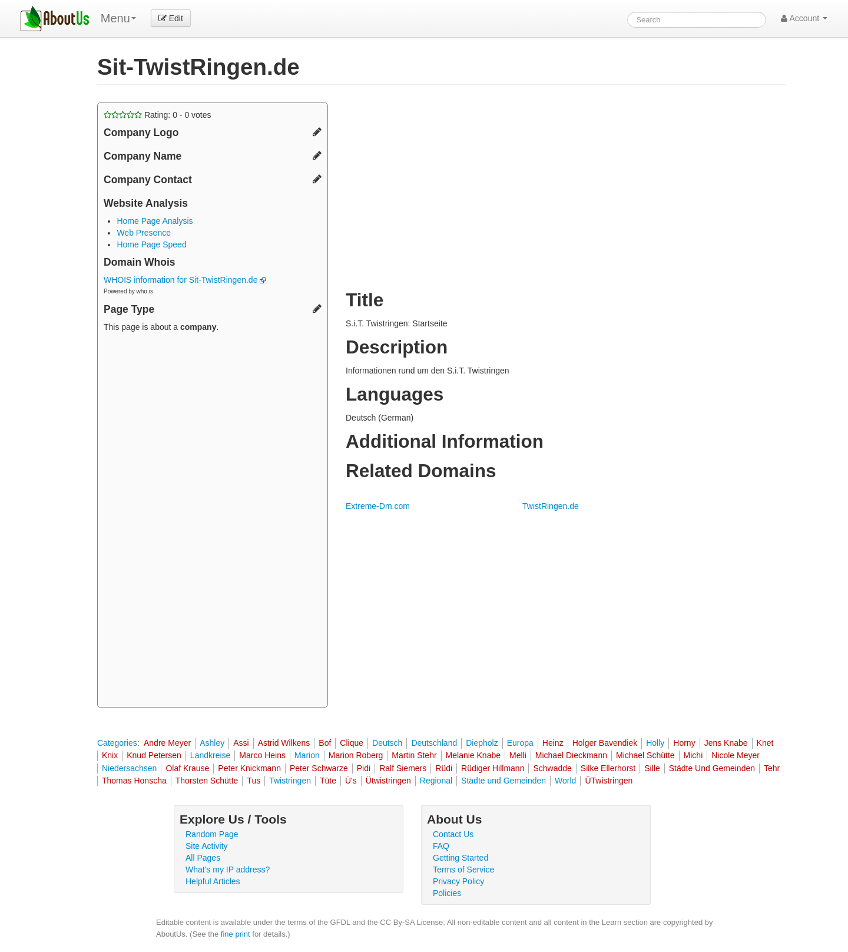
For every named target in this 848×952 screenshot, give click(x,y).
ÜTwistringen (608, 780)
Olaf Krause (187, 768)
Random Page (212, 834)
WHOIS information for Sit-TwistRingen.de (185, 280)
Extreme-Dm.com (378, 506)
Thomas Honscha (134, 780)
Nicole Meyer (735, 755)
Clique (351, 743)
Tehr (772, 768)
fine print (235, 934)
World (565, 780)
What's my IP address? (228, 869)
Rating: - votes (157, 115)
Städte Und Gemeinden (712, 768)
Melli (517, 755)
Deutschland (434, 743)
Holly (655, 743)
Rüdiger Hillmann (492, 768)
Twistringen (290, 780)
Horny (684, 743)
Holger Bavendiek (605, 743)
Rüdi (443, 768)
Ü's (351, 780)
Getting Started (460, 857)
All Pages (203, 857)
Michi (693, 755)
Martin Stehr (414, 755)
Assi (241, 743)
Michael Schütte (645, 755)
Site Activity (207, 846)
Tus (253, 780)
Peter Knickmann (249, 768)
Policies (447, 893)
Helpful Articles (213, 881)
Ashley (212, 743)
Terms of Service (463, 869)
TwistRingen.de (550, 506)
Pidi (363, 768)
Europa (520, 743)
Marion (307, 755)
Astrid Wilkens (284, 743)
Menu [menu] (118, 18)
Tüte (328, 780)
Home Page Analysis (155, 221)
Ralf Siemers (402, 768)
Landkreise (210, 755)
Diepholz (482, 743)
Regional (436, 780)
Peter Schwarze (319, 768)
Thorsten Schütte (206, 780)
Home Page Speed (151, 244)
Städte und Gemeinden (503, 780)
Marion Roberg (356, 755)
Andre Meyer (167, 743)
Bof (325, 743)
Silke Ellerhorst (608, 768)
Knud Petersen (154, 755)
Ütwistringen (388, 780)
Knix (110, 755)
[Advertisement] (212, 521)
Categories (117, 743)
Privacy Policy (458, 881)
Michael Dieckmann (571, 755)
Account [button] (804, 18)
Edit (170, 18)
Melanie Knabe (473, 755)
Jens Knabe (726, 743)
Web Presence (144, 232)
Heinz (553, 743)
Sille (652, 768)
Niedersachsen (129, 768)
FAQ (441, 846)
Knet (765, 743)
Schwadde (552, 768)
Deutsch (387, 743)
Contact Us (453, 834)
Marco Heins (262, 755)
